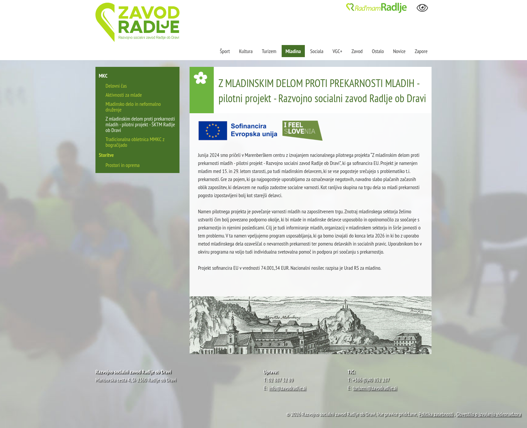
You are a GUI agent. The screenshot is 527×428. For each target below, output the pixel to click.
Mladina (293, 51)
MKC (103, 75)
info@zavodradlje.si (287, 387)
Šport (225, 51)
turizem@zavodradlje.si (375, 387)
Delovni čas (116, 85)
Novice (399, 51)
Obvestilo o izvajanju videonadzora (488, 414)
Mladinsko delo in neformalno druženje (133, 106)
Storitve (106, 155)
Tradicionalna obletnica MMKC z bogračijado (135, 142)
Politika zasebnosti (436, 414)
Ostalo (378, 51)
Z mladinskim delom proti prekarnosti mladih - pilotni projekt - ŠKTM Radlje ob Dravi (140, 124)
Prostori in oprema (123, 165)
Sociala (316, 51)
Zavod (357, 51)
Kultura (245, 51)
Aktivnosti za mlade (124, 94)
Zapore (421, 51)
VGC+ (337, 51)
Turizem (269, 51)
